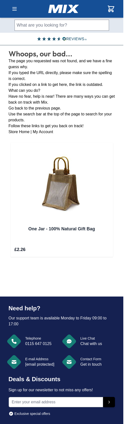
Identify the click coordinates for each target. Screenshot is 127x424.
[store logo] (63, 9)
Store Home (19, 132)
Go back (16, 108)
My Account (43, 132)
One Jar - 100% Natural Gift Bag (61, 228)
